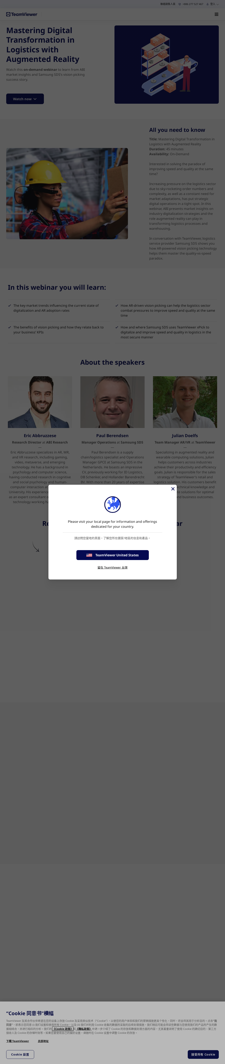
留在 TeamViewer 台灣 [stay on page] (112, 567)
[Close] (172, 489)
